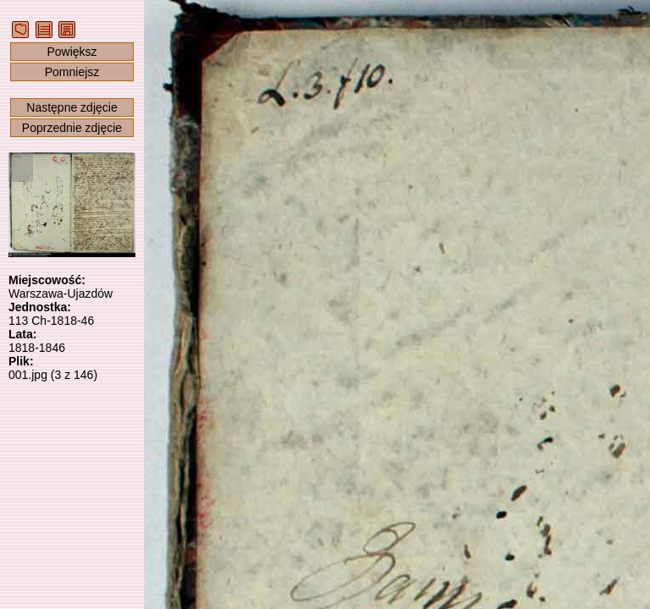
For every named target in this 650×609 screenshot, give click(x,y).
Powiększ (71, 51)
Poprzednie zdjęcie (72, 127)
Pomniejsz (72, 72)
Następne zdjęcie (71, 107)
